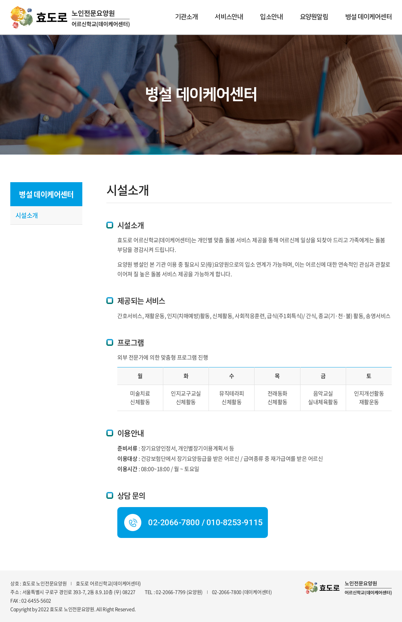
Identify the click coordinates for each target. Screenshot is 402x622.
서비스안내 (229, 17)
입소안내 (271, 17)
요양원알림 (314, 17)
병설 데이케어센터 (368, 17)
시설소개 (26, 215)
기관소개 (186, 17)
